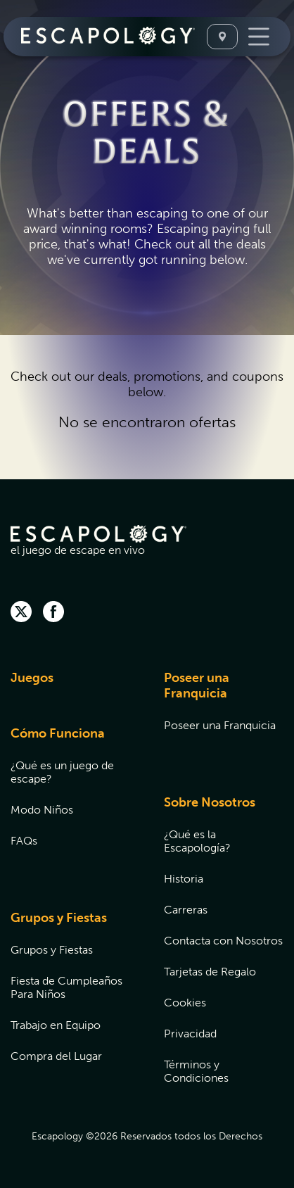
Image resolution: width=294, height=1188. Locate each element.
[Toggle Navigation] (258, 36)
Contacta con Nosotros (223, 940)
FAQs (24, 840)
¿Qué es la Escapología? (197, 841)
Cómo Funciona (58, 733)
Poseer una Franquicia (196, 685)
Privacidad (190, 1033)
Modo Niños (42, 809)
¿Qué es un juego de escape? (62, 772)
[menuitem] (70, 686)
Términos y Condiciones (196, 1071)
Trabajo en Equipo (56, 1025)
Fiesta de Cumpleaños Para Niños (66, 987)
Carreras (185, 909)
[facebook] (53, 613)
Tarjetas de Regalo (210, 971)
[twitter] (21, 613)
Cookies (185, 1002)
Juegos (32, 677)
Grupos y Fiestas (59, 917)
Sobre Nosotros (209, 802)
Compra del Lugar (56, 1056)
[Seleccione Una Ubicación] (222, 36)
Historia (183, 878)
